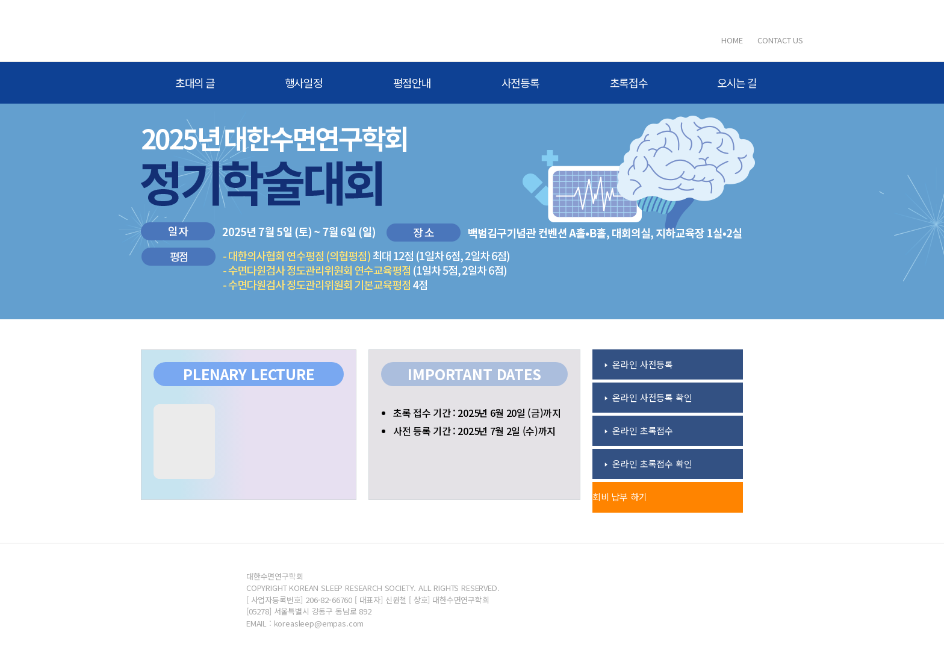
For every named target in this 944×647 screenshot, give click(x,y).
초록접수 (629, 82)
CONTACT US (780, 40)
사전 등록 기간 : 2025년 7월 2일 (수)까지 (474, 431)
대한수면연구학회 (219, 30)
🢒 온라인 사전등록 (638, 364)
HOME (731, 40)
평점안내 (412, 82)
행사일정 (304, 82)
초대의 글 (195, 82)
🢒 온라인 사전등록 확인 (648, 397)
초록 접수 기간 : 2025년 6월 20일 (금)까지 (477, 412)
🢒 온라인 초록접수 (638, 430)
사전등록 (520, 82)
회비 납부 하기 (619, 496)
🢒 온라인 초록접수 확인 (648, 463)
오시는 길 (737, 82)
